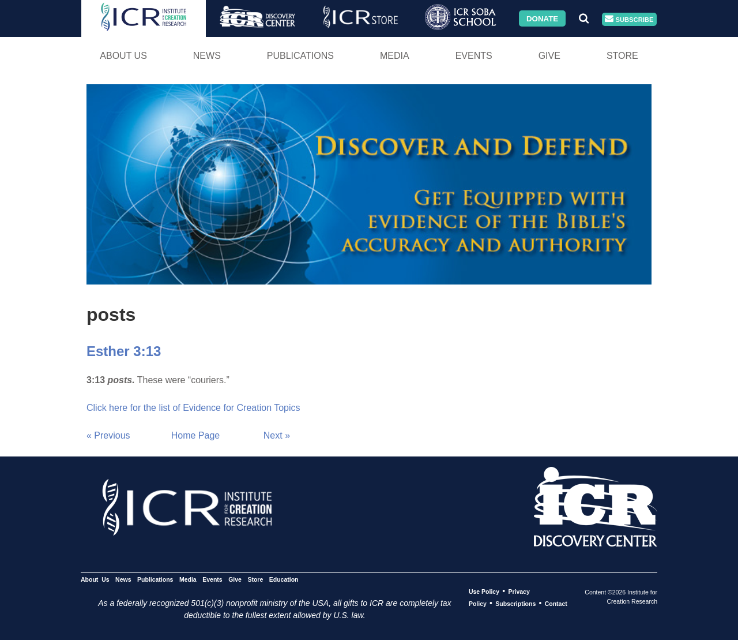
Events (473, 56)
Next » (276, 435)
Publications (300, 56)
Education (284, 579)
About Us (123, 56)
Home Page (195, 435)
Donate (542, 18)
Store (622, 56)
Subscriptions (515, 603)
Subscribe (629, 19)
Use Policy (484, 591)
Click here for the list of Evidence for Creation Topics (193, 408)
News (207, 56)
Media (394, 56)
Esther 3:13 (123, 351)
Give (549, 56)
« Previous (108, 435)
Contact (556, 603)
